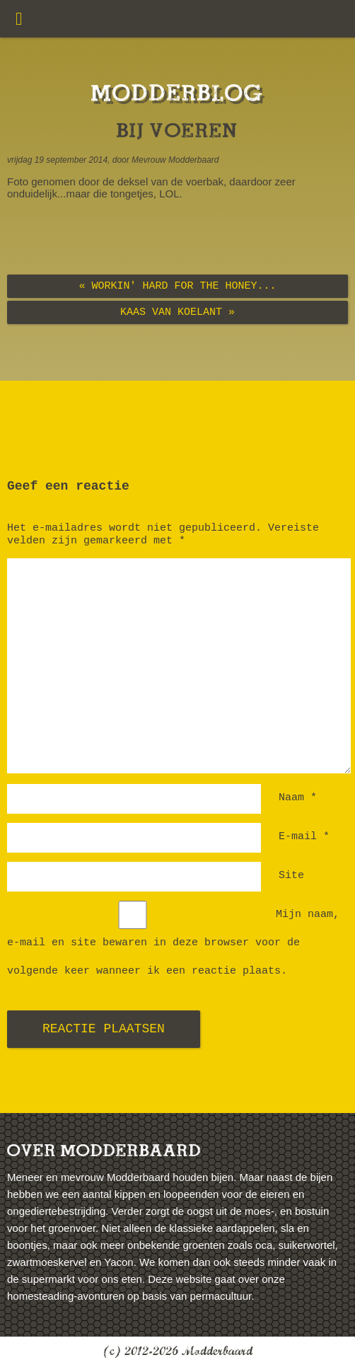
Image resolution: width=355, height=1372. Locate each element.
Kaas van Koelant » (177, 312)
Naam (298, 798)
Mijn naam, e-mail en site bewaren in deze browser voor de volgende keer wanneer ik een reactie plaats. (173, 943)
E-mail (304, 837)
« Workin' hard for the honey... (177, 286)
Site (291, 876)
